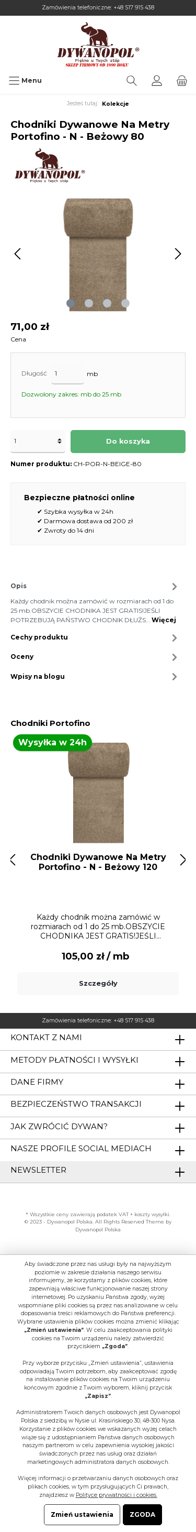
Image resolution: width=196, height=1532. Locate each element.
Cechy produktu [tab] (95, 638)
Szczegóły (98, 983)
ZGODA (142, 1514)
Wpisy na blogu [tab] (95, 676)
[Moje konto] (156, 80)
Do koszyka (128, 441)
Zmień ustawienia (82, 1514)
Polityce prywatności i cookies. (116, 1495)
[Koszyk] (181, 80)
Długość (34, 373)
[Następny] (178, 254)
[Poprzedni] (18, 254)
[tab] (95, 601)
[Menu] (25, 80)
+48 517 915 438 (133, 7)
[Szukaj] (131, 80)
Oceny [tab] (95, 657)
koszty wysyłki (151, 1214)
